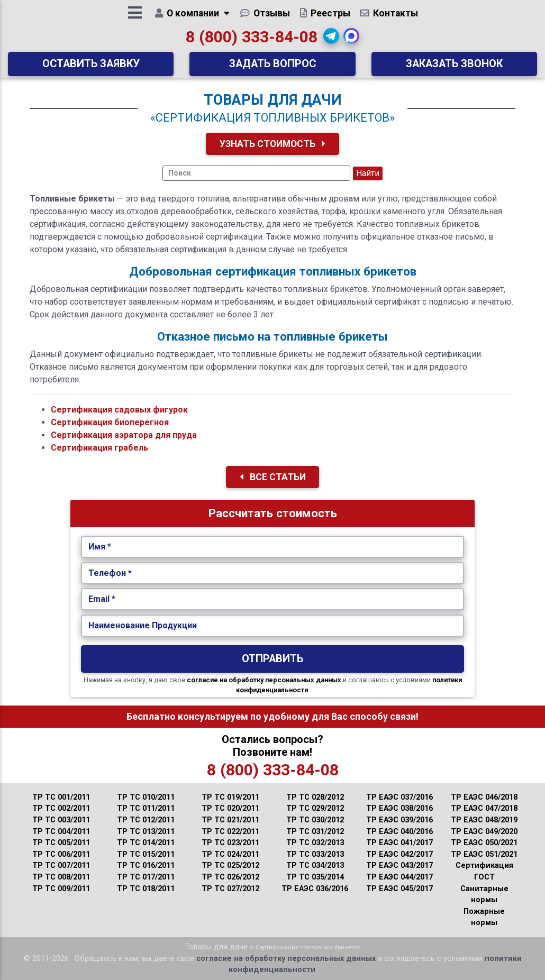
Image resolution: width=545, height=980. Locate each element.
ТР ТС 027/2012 (230, 888)
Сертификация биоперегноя (110, 422)
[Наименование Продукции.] (273, 626)
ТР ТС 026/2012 (230, 877)
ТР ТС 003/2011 (61, 820)
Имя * (99, 547)
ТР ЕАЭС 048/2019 (484, 820)
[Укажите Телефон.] (273, 573)
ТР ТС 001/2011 (61, 797)
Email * (101, 599)
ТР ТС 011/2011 (146, 808)
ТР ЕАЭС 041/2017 (399, 842)
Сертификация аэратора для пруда (124, 435)
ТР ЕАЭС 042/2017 (399, 854)
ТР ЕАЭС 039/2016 (399, 820)
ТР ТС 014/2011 (146, 842)
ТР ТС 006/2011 (61, 854)
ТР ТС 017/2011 (146, 877)
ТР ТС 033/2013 (315, 854)
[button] (332, 40)
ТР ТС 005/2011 (61, 842)
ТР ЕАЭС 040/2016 (399, 831)
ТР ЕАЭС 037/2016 (399, 797)
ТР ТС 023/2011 (230, 842)
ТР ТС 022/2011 (230, 831)
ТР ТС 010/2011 (146, 797)
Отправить (272, 659)
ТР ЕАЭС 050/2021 (484, 842)
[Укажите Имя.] (273, 547)
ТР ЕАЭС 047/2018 (484, 808)
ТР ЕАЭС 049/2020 (484, 831)
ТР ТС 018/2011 (146, 888)
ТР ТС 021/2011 (230, 820)
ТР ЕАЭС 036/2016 (314, 888)
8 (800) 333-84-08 (251, 40)
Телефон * (110, 573)
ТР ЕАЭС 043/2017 (399, 865)
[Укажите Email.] (273, 599)
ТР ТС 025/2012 (230, 865)
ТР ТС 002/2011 (61, 808)
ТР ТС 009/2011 (61, 888)
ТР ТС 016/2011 (146, 865)
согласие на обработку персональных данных (264, 680)
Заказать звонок (454, 67)
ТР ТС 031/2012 (315, 831)
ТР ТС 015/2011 (146, 854)
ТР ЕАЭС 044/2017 (399, 877)
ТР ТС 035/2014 (315, 877)
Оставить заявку (91, 67)
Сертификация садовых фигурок (119, 410)
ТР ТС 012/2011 (146, 820)
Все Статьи (273, 477)
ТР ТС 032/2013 (315, 842)
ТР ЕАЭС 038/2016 (399, 808)
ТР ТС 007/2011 (61, 865)
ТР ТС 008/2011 (61, 877)
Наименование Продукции (142, 625)
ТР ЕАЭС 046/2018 (484, 797)
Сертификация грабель (99, 448)
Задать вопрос (272, 67)
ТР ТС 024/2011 (230, 854)
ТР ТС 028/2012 (315, 797)
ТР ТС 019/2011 (230, 797)
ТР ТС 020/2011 (230, 808)
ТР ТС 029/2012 (315, 808)
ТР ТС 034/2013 (315, 865)
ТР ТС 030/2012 (315, 820)
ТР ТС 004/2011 (61, 831)
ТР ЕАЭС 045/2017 (399, 888)
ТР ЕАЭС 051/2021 (484, 854)
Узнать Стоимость (272, 144)
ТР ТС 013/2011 (146, 831)
